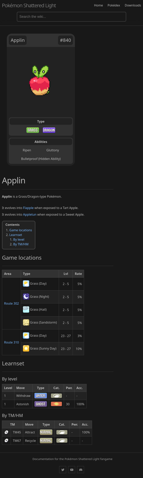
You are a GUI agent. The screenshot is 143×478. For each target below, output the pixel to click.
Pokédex (114, 5)
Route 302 (11, 303)
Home (98, 5)
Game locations (20, 230)
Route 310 (11, 342)
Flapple (28, 208)
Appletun (30, 214)
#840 (65, 40)
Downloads (133, 5)
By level (18, 239)
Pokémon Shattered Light (29, 5)
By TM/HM (20, 244)
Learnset (15, 235)
